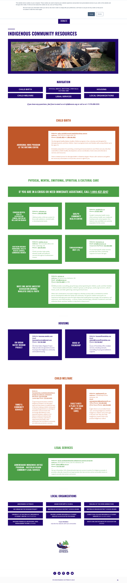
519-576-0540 (43, 396)
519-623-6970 (48, 398)
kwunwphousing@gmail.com (42, 340)
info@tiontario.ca (100, 244)
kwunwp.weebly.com (45, 336)
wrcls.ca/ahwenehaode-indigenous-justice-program (75, 460)
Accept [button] (91, 14)
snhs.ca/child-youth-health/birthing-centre (72, 133)
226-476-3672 (42, 248)
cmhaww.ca (42, 211)
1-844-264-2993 (41, 213)
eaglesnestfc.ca (101, 393)
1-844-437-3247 (99, 192)
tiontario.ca (100, 242)
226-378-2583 (107, 405)
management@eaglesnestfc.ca (99, 401)
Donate (64, 20)
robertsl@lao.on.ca (62, 464)
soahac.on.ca (43, 242)
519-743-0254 (60, 466)
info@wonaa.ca (61, 280)
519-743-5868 (42, 342)
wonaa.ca (61, 276)
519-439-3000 (103, 403)
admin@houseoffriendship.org (99, 340)
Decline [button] (100, 14)
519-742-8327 (98, 342)
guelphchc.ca (100, 209)
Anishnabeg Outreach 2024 (64, 580)
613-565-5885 (108, 246)
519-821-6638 (98, 211)
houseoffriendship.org (103, 336)
